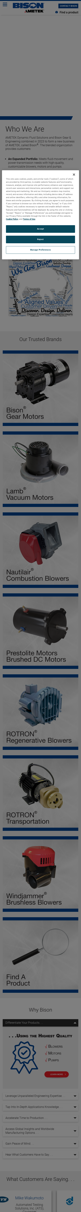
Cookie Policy (12, 219)
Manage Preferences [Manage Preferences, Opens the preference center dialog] (40, 250)
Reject (40, 239)
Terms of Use (29, 219)
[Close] (74, 175)
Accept (40, 229)
